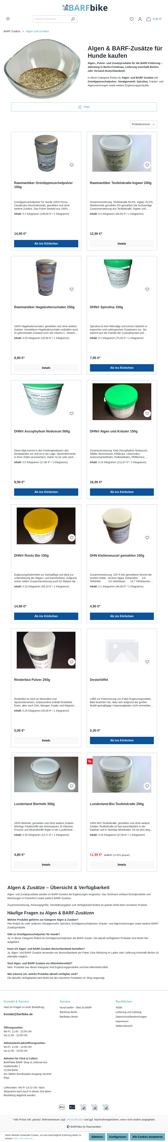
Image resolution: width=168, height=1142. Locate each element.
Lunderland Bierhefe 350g (34, 804)
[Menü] (8, 18)
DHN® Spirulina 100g (106, 307)
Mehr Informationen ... (24, 1138)
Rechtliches (124, 1001)
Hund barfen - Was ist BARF (76, 1007)
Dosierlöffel (99, 680)
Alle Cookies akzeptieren (147, 1136)
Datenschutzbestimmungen (131, 1016)
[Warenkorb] (154, 19)
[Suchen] (72, 19)
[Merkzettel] (131, 19)
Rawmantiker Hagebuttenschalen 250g (44, 307)
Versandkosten (75, 1119)
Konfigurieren (117, 1136)
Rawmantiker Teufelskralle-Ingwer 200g (121, 183)
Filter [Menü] (84, 106)
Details (122, 243)
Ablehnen (97, 1136)
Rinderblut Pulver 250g (32, 680)
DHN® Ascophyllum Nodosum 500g (42, 431)
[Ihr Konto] (140, 19)
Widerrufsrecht (124, 1025)
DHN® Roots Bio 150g (31, 555)
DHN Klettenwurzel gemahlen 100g (117, 555)
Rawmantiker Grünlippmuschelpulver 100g (43, 185)
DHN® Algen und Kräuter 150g (114, 431)
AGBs (119, 1007)
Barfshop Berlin (68, 1012)
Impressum (122, 1021)
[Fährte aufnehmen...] (51, 19)
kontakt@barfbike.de (18, 1014)
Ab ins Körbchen (46, 243)
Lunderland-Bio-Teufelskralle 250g (117, 804)
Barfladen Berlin (69, 1016)
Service (65, 1001)
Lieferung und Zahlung (128, 1012)
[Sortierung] (143, 124)
